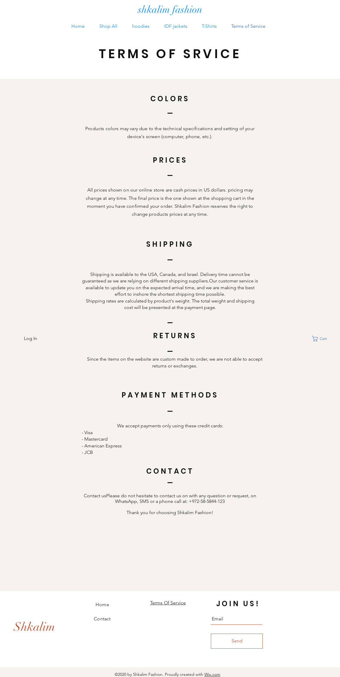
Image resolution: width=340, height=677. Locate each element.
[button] (323, 338)
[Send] (237, 641)
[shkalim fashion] (170, 10)
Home (102, 604)
